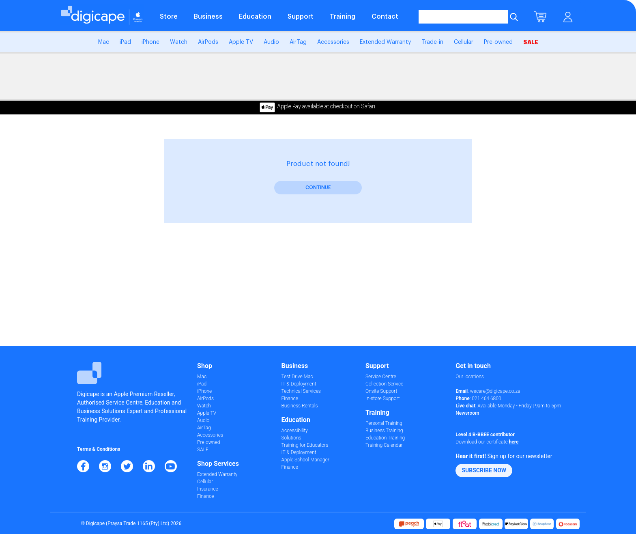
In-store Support (382, 398)
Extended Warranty (385, 42)
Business (208, 16)
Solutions (291, 438)
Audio (271, 42)
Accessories (333, 42)
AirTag (298, 42)
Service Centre (380, 376)
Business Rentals (299, 406)
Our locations (470, 376)
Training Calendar (384, 445)
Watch (178, 42)
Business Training (384, 430)
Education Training (385, 438)
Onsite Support (381, 391)
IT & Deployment (298, 384)
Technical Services (300, 391)
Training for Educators (304, 445)
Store (169, 16)
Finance (205, 496)
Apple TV (241, 42)
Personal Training (383, 423)
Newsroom (467, 413)
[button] (484, 470)
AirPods (208, 42)
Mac (103, 42)
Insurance (207, 489)
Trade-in (432, 42)
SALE (530, 42)
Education (255, 16)
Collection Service (384, 384)
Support (301, 16)
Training (342, 16)
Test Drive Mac (297, 376)
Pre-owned (498, 42)
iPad (125, 42)
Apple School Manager (305, 460)
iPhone (150, 42)
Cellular (463, 42)
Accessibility (294, 430)
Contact (385, 16)
